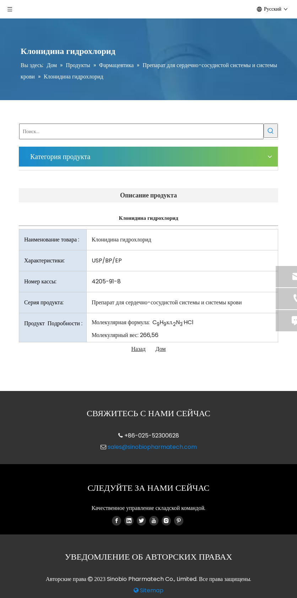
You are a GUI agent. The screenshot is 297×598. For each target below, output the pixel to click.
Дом (161, 349)
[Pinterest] (178, 521)
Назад (138, 349)
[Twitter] (141, 521)
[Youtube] (153, 521)
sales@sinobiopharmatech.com (152, 447)
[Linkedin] (129, 521)
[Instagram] (166, 521)
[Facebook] (116, 521)
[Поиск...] (141, 131)
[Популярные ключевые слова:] (271, 131)
